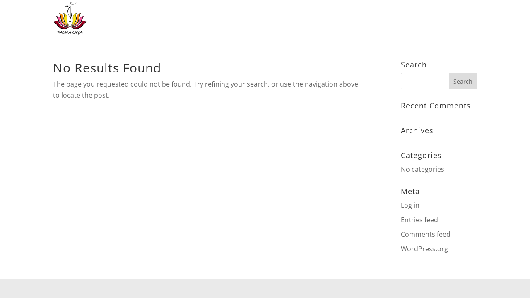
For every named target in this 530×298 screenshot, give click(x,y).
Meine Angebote (251, 18)
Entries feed (419, 219)
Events (314, 18)
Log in (410, 205)
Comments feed (425, 234)
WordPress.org (424, 248)
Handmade (356, 18)
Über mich (415, 18)
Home (200, 18)
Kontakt (460, 18)
